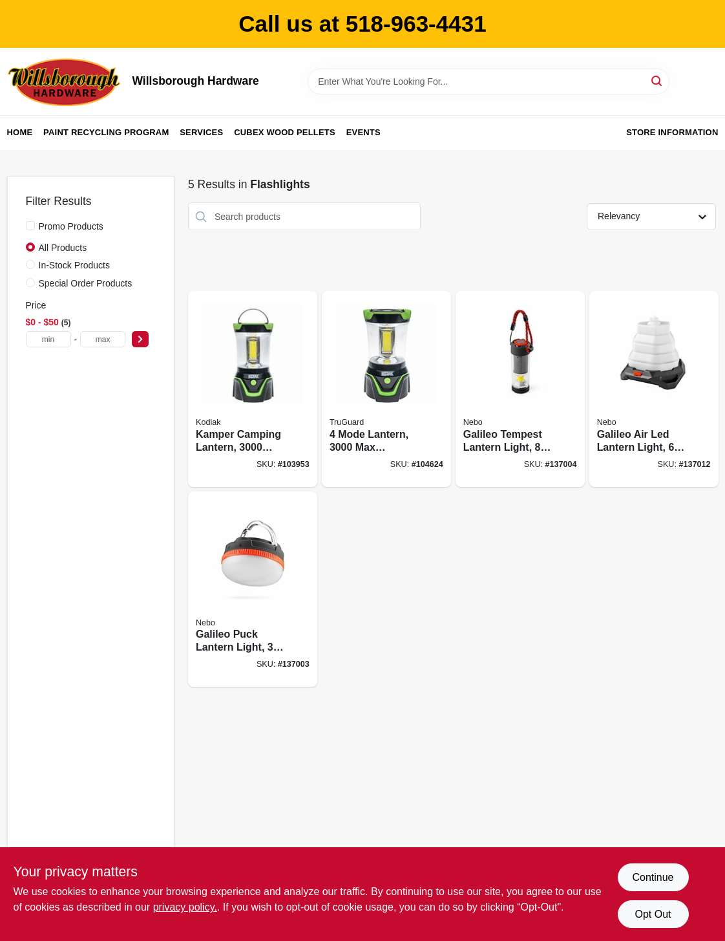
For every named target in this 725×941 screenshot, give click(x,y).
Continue (652, 877)
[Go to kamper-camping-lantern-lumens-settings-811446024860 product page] (252, 389)
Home (20, 132)
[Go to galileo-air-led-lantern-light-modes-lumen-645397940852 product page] (654, 389)
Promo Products (71, 226)
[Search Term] (488, 81)
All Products (63, 247)
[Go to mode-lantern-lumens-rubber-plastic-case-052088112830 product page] (386, 389)
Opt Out (653, 914)
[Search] (657, 80)
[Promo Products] (30, 225)
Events (363, 132)
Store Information (672, 132)
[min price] (48, 339)
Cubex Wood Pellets (284, 132)
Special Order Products (85, 283)
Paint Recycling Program (106, 132)
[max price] (102, 339)
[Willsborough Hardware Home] (65, 81)
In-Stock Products (74, 265)
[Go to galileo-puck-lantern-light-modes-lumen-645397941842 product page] (252, 589)
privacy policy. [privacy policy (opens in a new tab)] (185, 907)
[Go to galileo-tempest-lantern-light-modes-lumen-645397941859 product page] (520, 389)
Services (201, 132)
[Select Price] (140, 339)
